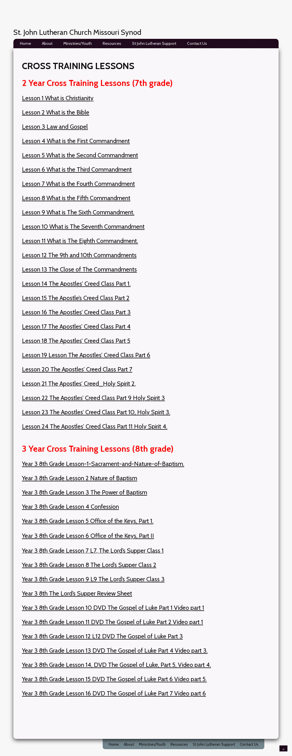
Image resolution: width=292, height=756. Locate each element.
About (47, 43)
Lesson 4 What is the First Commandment (76, 140)
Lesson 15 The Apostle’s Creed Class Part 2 (75, 297)
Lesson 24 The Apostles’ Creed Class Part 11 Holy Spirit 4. (94, 426)
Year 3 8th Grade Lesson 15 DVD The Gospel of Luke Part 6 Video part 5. (114, 679)
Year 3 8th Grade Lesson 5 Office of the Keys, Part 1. (87, 520)
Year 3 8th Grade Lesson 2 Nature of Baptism (79, 478)
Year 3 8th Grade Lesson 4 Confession (70, 506)
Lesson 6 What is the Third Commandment (77, 169)
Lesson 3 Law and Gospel (55, 126)
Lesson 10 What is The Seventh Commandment (83, 226)
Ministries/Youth (77, 43)
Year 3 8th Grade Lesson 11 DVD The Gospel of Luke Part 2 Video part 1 (112, 622)
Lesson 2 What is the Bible (55, 112)
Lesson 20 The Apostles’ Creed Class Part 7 (77, 369)
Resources (112, 43)
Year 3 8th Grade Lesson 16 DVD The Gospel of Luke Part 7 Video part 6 (114, 693)
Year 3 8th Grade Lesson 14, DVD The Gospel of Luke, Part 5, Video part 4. (116, 664)
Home (25, 43)
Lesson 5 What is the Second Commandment (80, 155)
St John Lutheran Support (154, 43)
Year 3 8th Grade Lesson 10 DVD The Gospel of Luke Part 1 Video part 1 (113, 607)
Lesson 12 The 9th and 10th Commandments (79, 255)
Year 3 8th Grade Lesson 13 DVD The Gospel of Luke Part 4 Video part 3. (115, 650)
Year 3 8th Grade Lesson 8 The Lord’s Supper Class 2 (89, 564)
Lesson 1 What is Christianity (58, 98)
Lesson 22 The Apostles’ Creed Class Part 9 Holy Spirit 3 (93, 397)
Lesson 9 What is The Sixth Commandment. (78, 212)
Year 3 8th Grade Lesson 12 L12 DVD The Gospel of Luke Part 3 (102, 636)
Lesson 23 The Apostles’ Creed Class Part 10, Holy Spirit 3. (96, 412)
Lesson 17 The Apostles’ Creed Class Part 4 (76, 326)
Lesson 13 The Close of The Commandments (79, 269)
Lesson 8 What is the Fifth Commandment (76, 198)
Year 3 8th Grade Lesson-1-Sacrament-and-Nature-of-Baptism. (103, 463)
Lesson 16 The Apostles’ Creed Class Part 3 (76, 312)
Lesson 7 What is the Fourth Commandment (78, 183)
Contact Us (197, 43)
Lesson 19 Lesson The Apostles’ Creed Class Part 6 (86, 355)
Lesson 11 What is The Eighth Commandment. (80, 240)
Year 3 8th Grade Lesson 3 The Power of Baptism (84, 492)
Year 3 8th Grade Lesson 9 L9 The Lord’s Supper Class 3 (93, 579)
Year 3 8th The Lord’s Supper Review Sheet (77, 593)
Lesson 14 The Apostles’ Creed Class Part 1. (76, 283)
